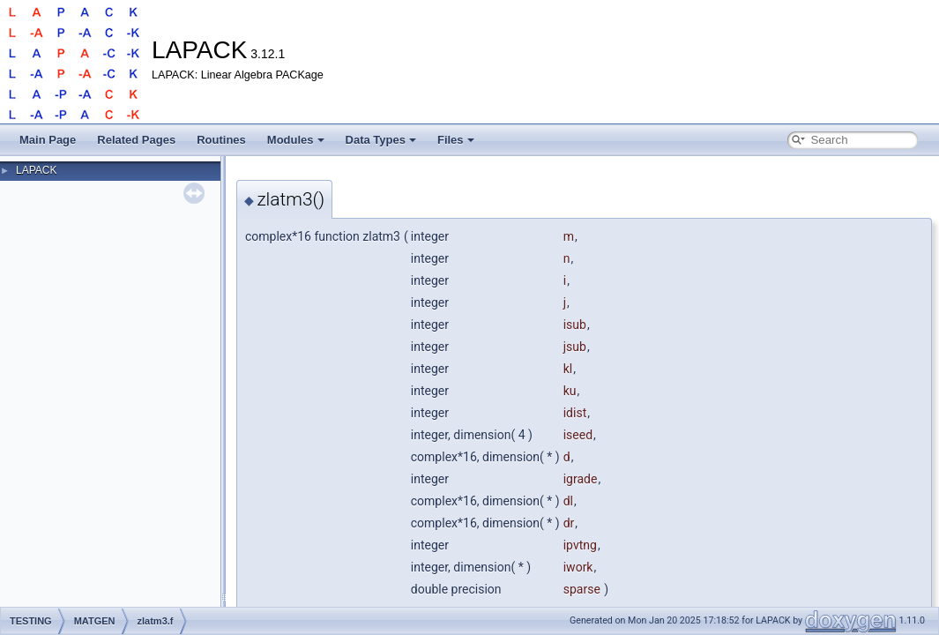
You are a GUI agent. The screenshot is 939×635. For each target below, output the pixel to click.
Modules (295, 139)
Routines (221, 139)
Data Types (381, 139)
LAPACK (36, 170)
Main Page (47, 139)
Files (455, 139)
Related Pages (136, 139)
